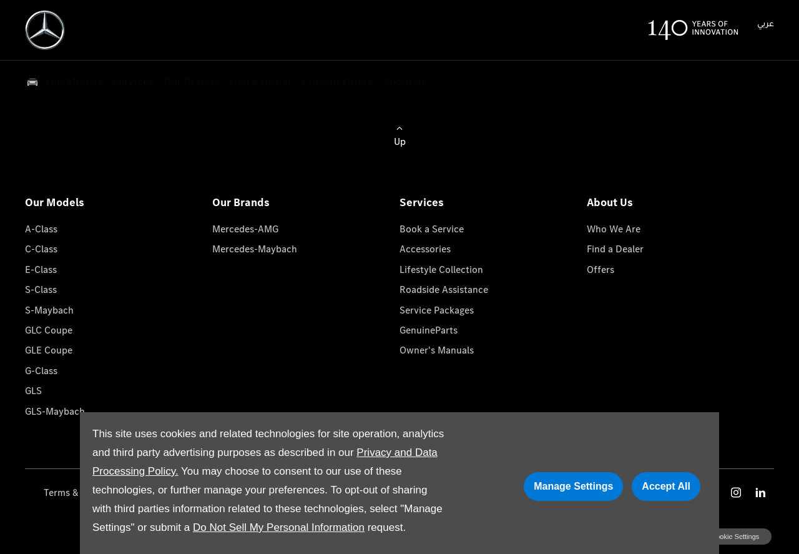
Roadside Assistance (444, 289)
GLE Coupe (48, 350)
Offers (600, 269)
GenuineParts (429, 330)
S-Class (41, 289)
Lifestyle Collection (441, 269)
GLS (33, 390)
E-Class (41, 269)
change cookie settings (722, 536)
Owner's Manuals (437, 350)
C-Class (41, 248)
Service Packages (437, 310)
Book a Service (432, 228)
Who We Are (613, 228)
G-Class (41, 370)
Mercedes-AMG (245, 228)
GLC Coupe (48, 330)
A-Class (41, 228)
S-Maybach (49, 310)
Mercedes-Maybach (254, 248)
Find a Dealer (615, 248)
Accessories (425, 248)
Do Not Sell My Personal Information (279, 527)
